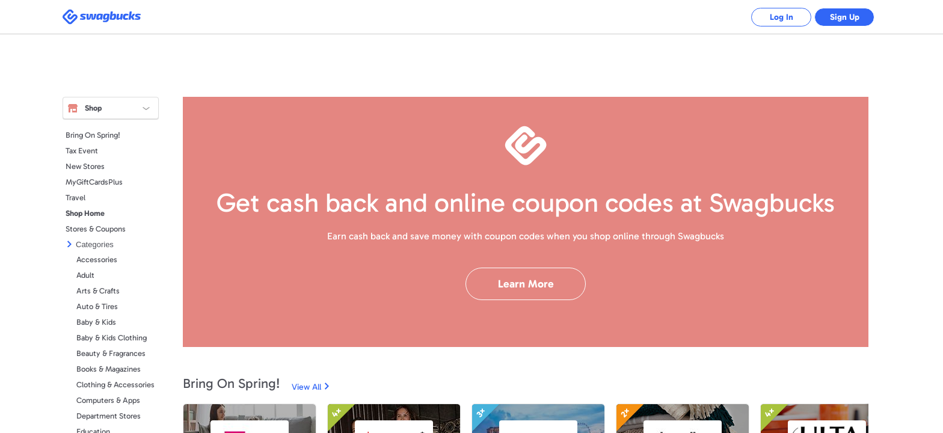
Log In (781, 17)
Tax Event (82, 150)
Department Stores (108, 415)
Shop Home (85, 213)
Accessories (96, 259)
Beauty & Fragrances (111, 353)
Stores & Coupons (96, 228)
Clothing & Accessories (115, 384)
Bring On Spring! (93, 135)
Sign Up (844, 17)
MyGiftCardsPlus (94, 181)
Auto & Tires (97, 306)
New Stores (85, 166)
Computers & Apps (108, 400)
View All (306, 387)
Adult (85, 275)
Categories (95, 244)
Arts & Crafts (98, 290)
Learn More (526, 283)
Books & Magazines (108, 368)
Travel (75, 197)
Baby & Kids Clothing (111, 337)
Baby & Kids (96, 322)
